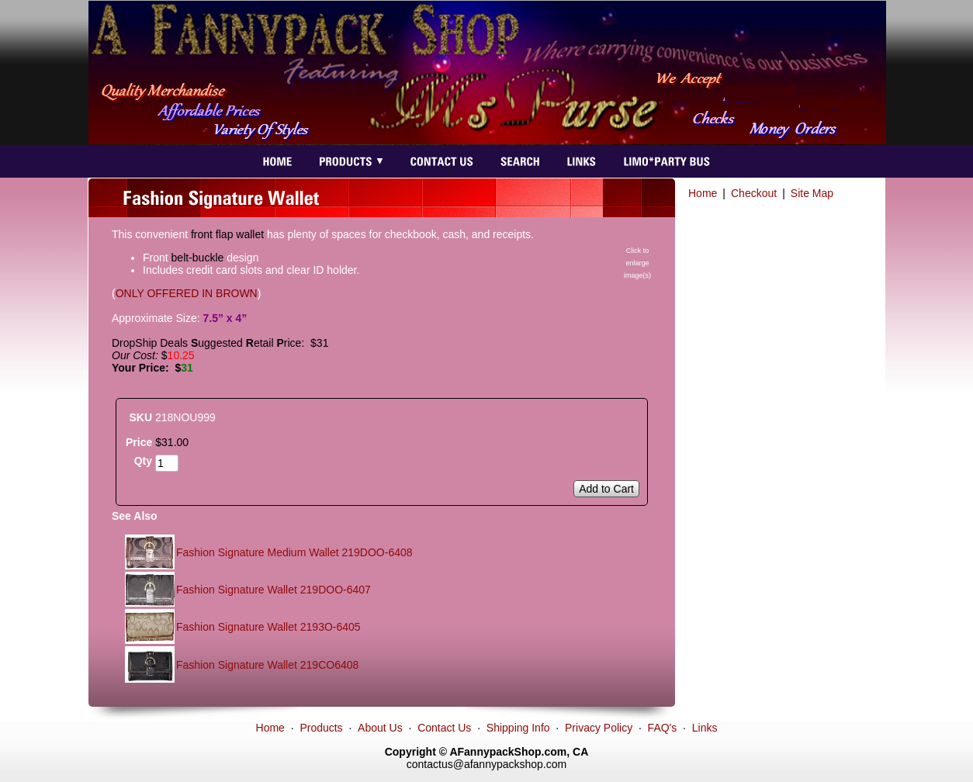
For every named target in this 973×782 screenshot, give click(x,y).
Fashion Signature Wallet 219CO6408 (267, 665)
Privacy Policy (598, 727)
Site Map (812, 193)
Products (321, 727)
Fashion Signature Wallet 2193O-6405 (268, 627)
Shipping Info (518, 727)
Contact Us (444, 727)
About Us (380, 727)
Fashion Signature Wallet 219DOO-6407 (273, 589)
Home (702, 193)
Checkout (754, 193)
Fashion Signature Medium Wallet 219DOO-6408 (294, 552)
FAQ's (662, 727)
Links (705, 727)
